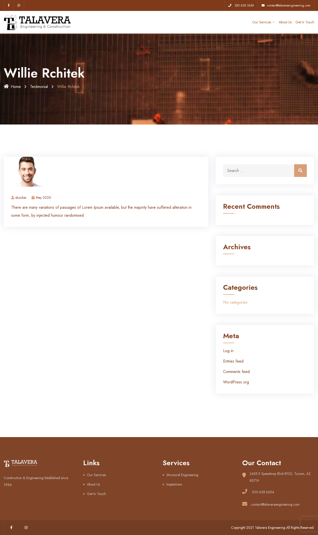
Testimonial (39, 86)
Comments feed (236, 371)
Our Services (261, 22)
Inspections (174, 484)
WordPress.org (236, 382)
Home (12, 86)
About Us (285, 22)
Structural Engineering (182, 474)
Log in (228, 351)
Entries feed (233, 361)
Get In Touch (304, 22)
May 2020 (41, 197)
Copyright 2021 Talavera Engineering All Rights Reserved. (272, 527)
